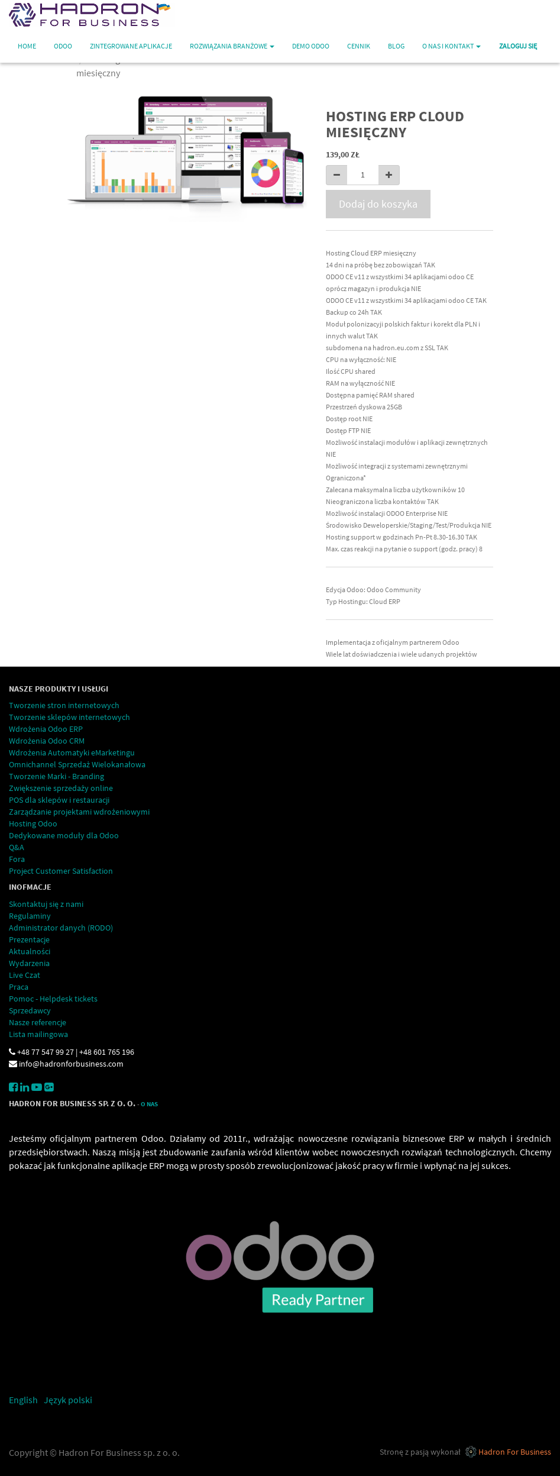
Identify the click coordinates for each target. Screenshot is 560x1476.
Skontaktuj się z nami (46, 904)
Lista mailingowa (38, 1034)
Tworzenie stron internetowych (64, 705)
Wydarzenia (29, 963)
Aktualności (29, 951)
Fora (17, 859)
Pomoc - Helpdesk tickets (53, 998)
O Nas (149, 1104)
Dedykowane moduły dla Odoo (64, 835)
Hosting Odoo (33, 823)
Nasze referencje (37, 1022)
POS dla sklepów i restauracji (59, 799)
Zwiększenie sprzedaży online (61, 788)
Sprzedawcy (30, 1010)
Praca (18, 986)
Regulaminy (30, 915)
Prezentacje (29, 939)
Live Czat (24, 975)
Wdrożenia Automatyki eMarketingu (72, 752)
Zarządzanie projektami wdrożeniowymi (79, 811)
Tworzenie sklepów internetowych (69, 717)
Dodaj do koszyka (378, 204)
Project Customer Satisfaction (61, 870)
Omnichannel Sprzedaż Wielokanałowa (77, 764)
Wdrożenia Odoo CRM (47, 740)
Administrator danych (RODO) (61, 927)
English (23, 1400)
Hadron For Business (514, 1451)
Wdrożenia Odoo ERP (46, 729)
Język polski (68, 1400)
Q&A (16, 847)
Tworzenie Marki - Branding (56, 776)
